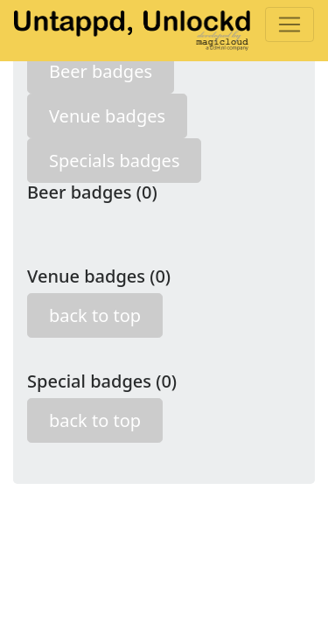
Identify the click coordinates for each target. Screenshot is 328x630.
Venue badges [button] (107, 116)
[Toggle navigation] (289, 24)
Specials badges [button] (114, 160)
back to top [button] (95, 315)
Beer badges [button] (100, 71)
